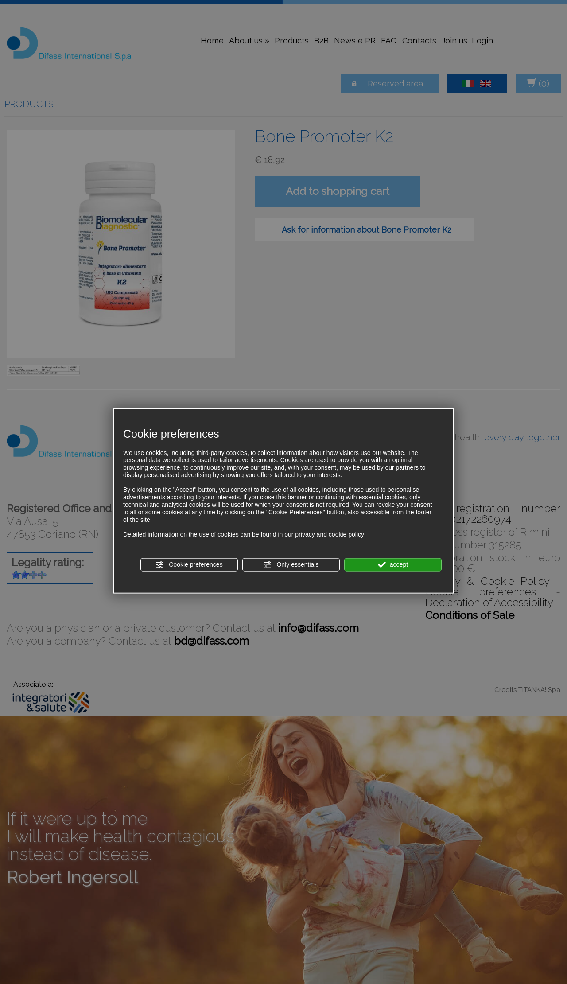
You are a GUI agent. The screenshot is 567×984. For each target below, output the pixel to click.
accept (393, 565)
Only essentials (291, 565)
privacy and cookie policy (329, 534)
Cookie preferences (188, 565)
